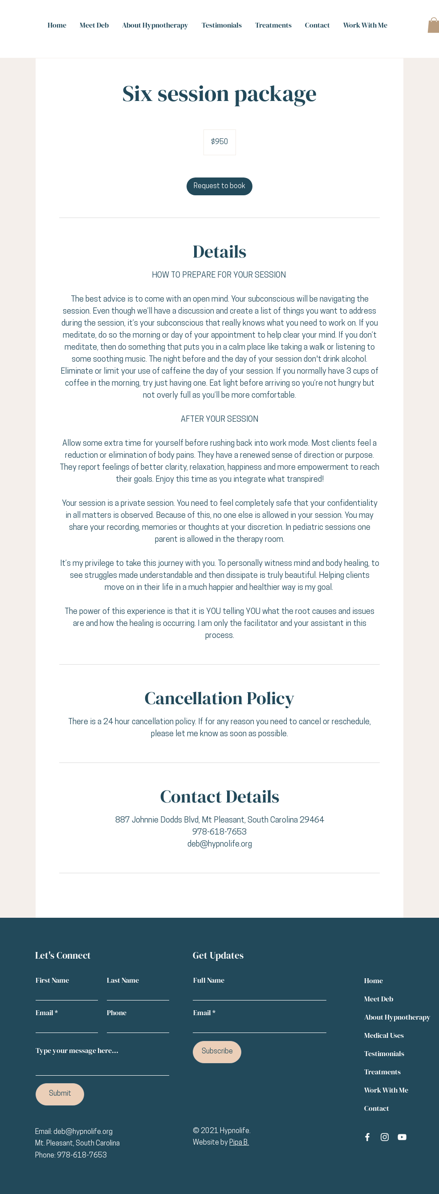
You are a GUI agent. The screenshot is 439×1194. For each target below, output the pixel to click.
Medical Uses (384, 1035)
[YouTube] (402, 1137)
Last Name (123, 980)
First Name (52, 980)
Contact (376, 1108)
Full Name (208, 980)
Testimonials (384, 1053)
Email (44, 1012)
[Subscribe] (217, 1052)
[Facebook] (367, 1137)
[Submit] (60, 1094)
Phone (116, 1012)
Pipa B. (239, 1142)
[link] (219, 186)
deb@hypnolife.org (83, 1132)
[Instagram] (384, 1137)
